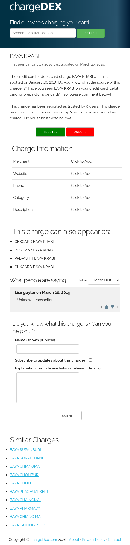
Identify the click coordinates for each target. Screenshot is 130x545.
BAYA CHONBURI (24, 475)
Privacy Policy (93, 539)
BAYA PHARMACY (25, 508)
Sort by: (83, 280)
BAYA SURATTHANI (26, 458)
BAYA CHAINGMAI (25, 500)
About (74, 539)
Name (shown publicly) (35, 340)
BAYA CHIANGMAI (25, 466)
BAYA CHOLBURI (24, 483)
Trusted (50, 132)
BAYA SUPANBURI (25, 450)
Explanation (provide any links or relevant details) (58, 368)
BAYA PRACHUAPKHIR (29, 491)
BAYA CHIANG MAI (26, 516)
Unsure (80, 132)
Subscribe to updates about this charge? (50, 360)
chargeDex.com (43, 539)
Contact (114, 539)
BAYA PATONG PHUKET (30, 525)
